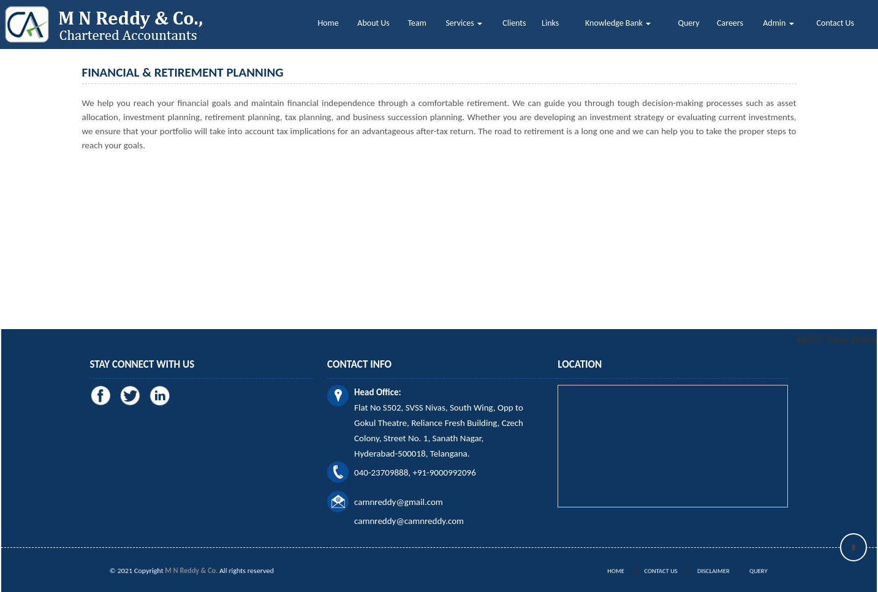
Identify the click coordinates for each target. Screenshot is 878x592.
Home (327, 23)
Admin (778, 23)
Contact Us (836, 23)
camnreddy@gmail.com (398, 501)
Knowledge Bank (618, 23)
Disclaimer (705, 571)
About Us (373, 23)
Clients (514, 23)
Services (463, 23)
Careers (730, 23)
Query (689, 23)
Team (417, 23)
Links (550, 23)
